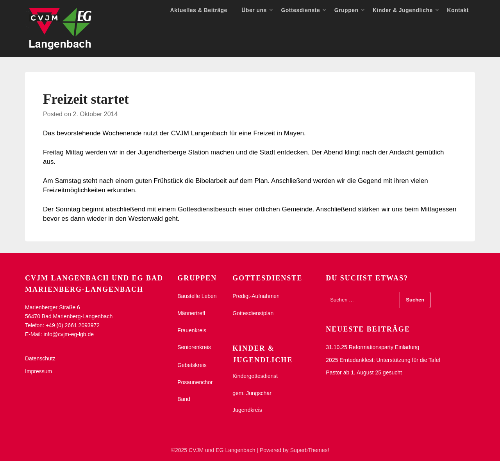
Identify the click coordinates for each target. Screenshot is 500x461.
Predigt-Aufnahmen (256, 296)
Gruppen (346, 10)
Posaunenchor (194, 382)
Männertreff (191, 313)
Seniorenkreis (194, 347)
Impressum (38, 371)
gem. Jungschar (251, 393)
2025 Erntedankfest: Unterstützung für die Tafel (383, 360)
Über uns (254, 10)
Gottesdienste (300, 10)
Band (183, 399)
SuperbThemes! (309, 450)
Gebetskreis (192, 365)
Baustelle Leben (196, 296)
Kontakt (458, 10)
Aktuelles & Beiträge (198, 10)
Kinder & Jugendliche (403, 10)
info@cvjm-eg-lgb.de (68, 334)
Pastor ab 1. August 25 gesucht (364, 372)
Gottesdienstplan (252, 313)
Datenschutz (40, 358)
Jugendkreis (247, 410)
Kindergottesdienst (255, 376)
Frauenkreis (191, 330)
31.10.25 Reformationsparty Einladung (372, 347)
